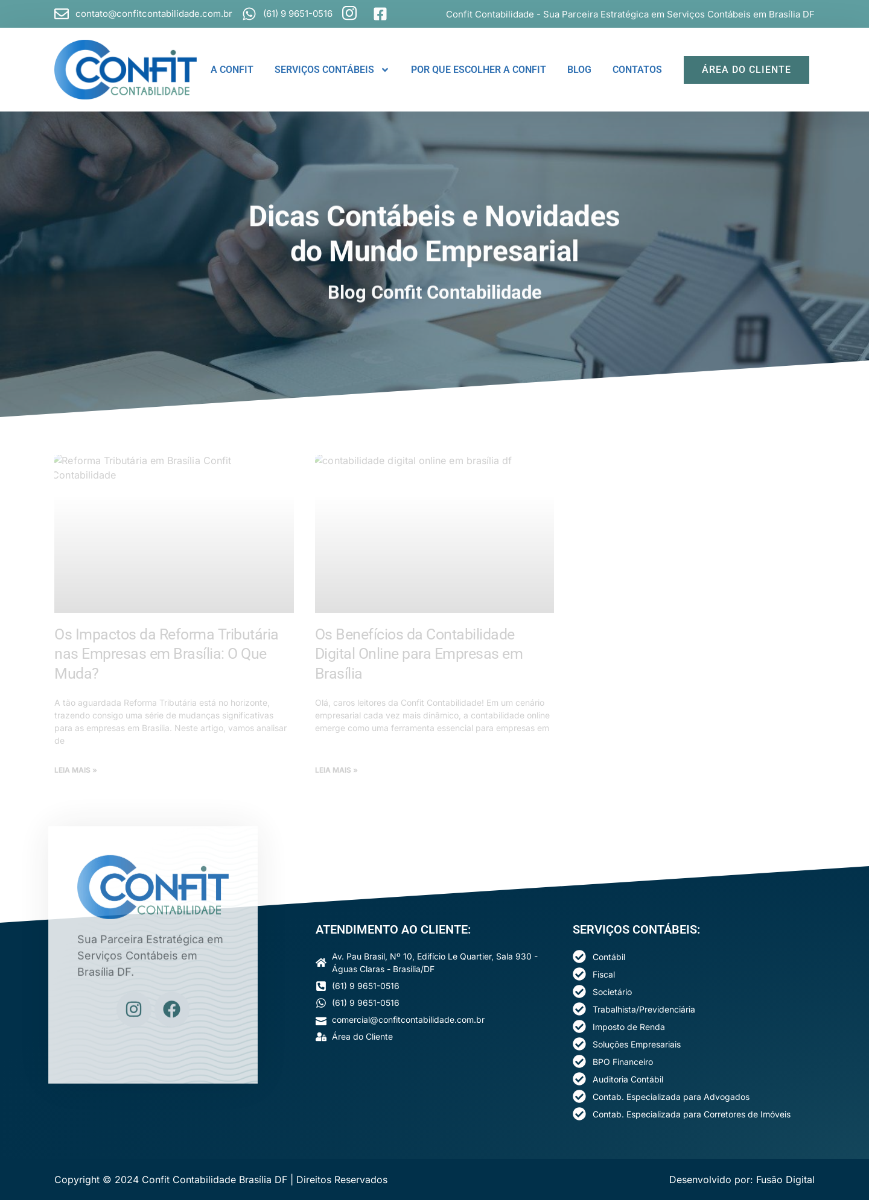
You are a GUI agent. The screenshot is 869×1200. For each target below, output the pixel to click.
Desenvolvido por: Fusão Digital (742, 1179)
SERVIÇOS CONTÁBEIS (332, 70)
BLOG (579, 69)
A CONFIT (232, 69)
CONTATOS (637, 69)
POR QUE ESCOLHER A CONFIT (478, 69)
